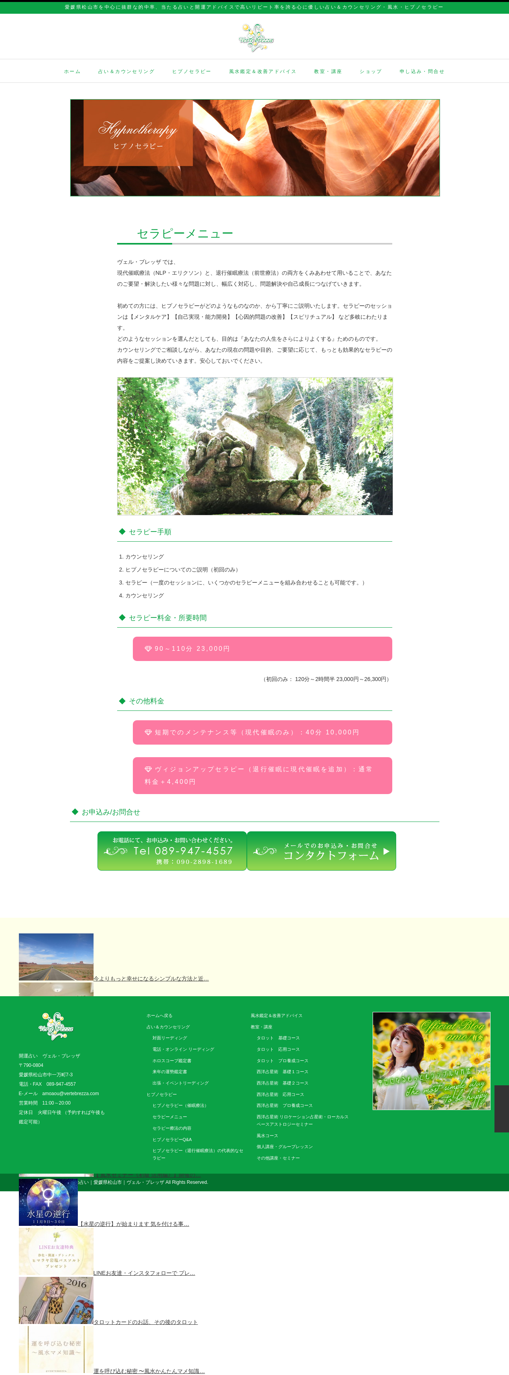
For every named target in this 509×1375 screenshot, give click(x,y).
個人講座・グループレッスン (285, 1146)
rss (461, 1182)
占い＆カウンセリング (126, 71)
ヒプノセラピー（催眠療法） (181, 1105)
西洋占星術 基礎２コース (283, 1083)
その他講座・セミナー (278, 1158)
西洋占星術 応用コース (280, 1094)
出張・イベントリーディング (181, 1083)
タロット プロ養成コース (283, 1060)
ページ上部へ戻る (501, 1108)
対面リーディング (170, 1037)
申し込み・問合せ (422, 71)
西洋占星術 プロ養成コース (285, 1105)
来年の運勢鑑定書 (170, 1071)
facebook (486, 1182)
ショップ (371, 71)
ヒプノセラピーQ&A (172, 1139)
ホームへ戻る (160, 1015)
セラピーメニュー (170, 1116)
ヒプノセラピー (192, 71)
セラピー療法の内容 (172, 1128)
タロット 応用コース (278, 1049)
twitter (473, 1182)
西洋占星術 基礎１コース (283, 1071)
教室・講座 (328, 71)
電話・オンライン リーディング (183, 1049)
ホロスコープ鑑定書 (172, 1060)
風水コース (267, 1135)
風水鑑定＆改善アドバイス (263, 71)
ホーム (72, 71)
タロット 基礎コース (278, 1037)
